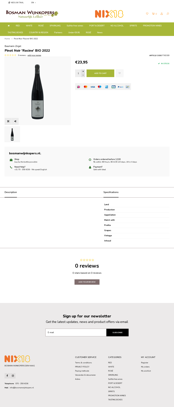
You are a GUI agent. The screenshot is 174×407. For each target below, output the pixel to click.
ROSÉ (41, 25)
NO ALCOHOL (117, 25)
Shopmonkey (68, 402)
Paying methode (82, 359)
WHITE (29, 25)
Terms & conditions (83, 350)
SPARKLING (55, 25)
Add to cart (100, 73)
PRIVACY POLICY (82, 355)
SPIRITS (133, 25)
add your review (105, 55)
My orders (145, 355)
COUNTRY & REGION (38, 32)
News (100, 32)
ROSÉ (88, 32)
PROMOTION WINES (152, 25)
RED (18, 25)
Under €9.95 (74, 32)
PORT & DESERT (97, 25)
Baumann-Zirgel (83, 46)
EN (33, 2)
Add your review (86, 270)
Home (7, 38)
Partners (58, 32)
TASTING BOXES (15, 32)
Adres (77, 367)
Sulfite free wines (75, 25)
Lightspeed (50, 402)
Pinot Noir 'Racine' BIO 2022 (26, 38)
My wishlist (146, 359)
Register (144, 350)
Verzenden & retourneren (85, 363)
